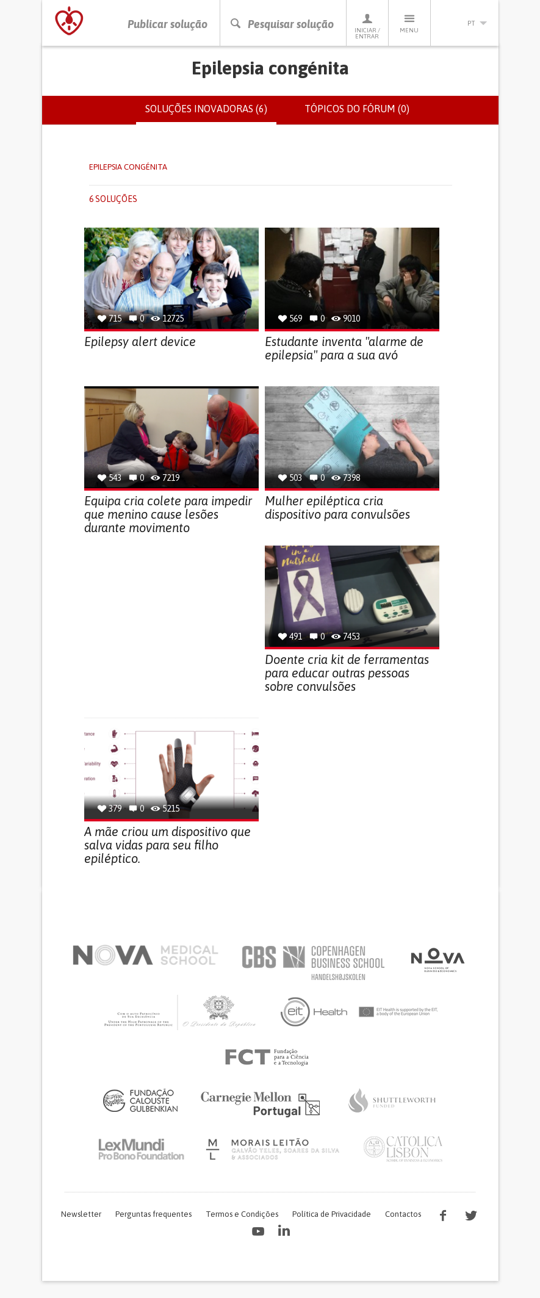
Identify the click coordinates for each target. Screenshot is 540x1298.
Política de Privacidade (331, 1214)
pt (465, 23)
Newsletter (81, 1214)
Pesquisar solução (281, 24)
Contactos (403, 1214)
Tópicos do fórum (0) (356, 108)
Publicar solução (167, 24)
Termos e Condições (242, 1214)
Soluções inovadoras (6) (210, 113)
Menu (409, 23)
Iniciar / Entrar (367, 26)
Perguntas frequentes (153, 1214)
